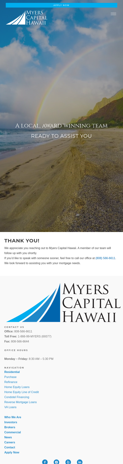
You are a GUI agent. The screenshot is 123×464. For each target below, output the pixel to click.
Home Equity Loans (17, 387)
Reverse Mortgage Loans (20, 402)
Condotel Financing (16, 397)
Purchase (10, 377)
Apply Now (61, 5)
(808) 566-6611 (105, 258)
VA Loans (10, 407)
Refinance (10, 382)
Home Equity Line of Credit (21, 392)
